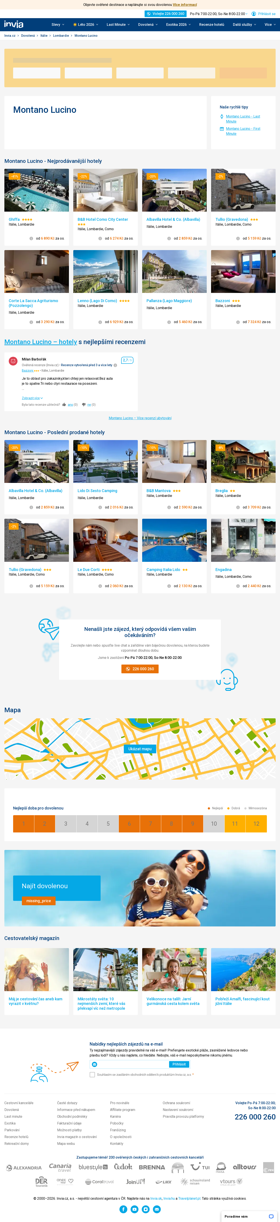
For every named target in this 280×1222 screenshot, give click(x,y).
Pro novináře (119, 1103)
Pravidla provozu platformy (183, 1116)
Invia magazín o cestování (77, 1137)
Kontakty (116, 1144)
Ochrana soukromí (176, 1103)
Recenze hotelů (211, 25)
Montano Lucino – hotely (40, 342)
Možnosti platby (69, 1130)
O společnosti (120, 1137)
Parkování (11, 1130)
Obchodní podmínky (72, 1116)
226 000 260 (255, 1116)
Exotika (10, 1123)
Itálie (44, 35)
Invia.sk (156, 1198)
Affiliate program (122, 1110)
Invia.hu (169, 1198)
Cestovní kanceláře (18, 1103)
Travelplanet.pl (189, 1198)
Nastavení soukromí (178, 1110)
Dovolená (28, 35)
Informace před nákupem (76, 1110)
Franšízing (118, 1130)
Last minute (13, 1116)
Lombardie (61, 35)
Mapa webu (66, 1144)
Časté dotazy (67, 1103)
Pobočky (117, 1123)
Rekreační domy (16, 1144)
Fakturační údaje (69, 1123)
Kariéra (115, 1116)
